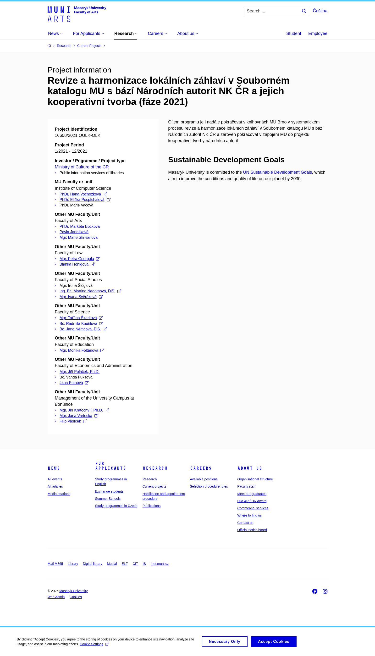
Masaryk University (73, 591)
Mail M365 (55, 564)
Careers (201, 468)
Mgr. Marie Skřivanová (79, 237)
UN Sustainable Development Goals (277, 172)
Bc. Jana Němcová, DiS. (83, 329)
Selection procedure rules (209, 486)
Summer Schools (108, 498)
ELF (125, 564)
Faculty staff (246, 486)
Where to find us (249, 515)
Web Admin (56, 597)
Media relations (59, 494)
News (54, 468)
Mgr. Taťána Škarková (81, 318)
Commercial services (252, 508)
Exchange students (109, 491)
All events (55, 479)
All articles (55, 486)
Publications (152, 506)
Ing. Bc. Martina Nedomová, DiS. (90, 291)
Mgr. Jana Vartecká (79, 416)
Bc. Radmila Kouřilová (81, 324)
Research (155, 468)
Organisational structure (255, 479)
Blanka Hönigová (77, 264)
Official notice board (252, 530)
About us (249, 468)
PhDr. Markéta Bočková (80, 226)
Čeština (320, 10)
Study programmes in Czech (116, 506)
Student (293, 33)
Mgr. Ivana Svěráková (81, 297)
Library (73, 564)
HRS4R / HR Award (251, 501)
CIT (135, 564)
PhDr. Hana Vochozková (83, 194)
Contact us (245, 523)
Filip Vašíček (73, 421)
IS (144, 564)
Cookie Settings (94, 646)
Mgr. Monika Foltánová (82, 350)
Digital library (92, 564)
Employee (317, 33)
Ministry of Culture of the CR (82, 167)
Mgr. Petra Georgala (80, 259)
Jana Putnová (74, 383)
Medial (112, 564)
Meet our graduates (251, 494)
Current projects (154, 486)
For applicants (110, 466)
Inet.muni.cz (160, 564)
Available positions (204, 479)
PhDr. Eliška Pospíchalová (85, 200)
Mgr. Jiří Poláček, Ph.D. (79, 372)
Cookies (76, 597)
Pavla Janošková (74, 232)
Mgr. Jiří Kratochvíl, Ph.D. (84, 410)
